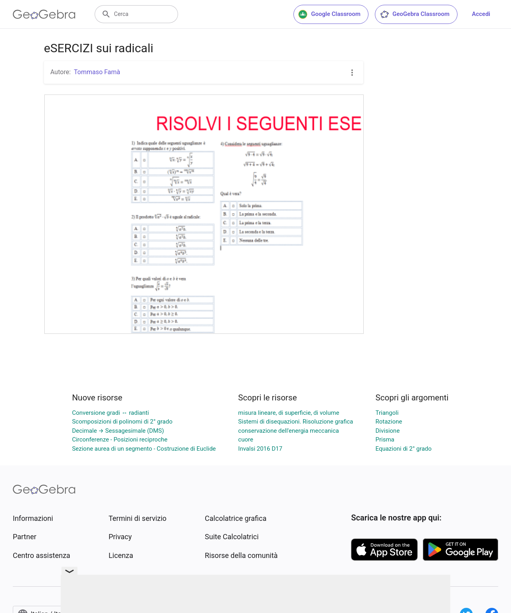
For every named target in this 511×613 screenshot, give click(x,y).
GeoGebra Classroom (415, 14)
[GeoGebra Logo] (44, 14)
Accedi (481, 14)
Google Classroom (329, 14)
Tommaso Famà (97, 72)
